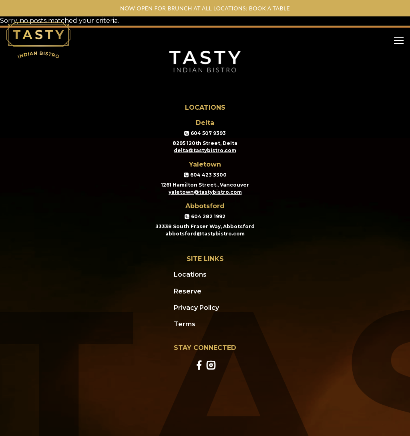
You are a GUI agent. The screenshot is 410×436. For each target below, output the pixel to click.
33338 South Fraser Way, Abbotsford (205, 226)
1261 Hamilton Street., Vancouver (205, 184)
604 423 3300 (205, 175)
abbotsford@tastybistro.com (205, 233)
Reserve (187, 291)
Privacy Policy (196, 307)
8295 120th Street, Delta (205, 143)
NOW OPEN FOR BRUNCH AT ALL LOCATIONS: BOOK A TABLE (205, 8)
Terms (184, 324)
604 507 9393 (205, 133)
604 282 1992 (205, 216)
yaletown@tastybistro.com (205, 192)
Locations (190, 274)
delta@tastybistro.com (205, 150)
